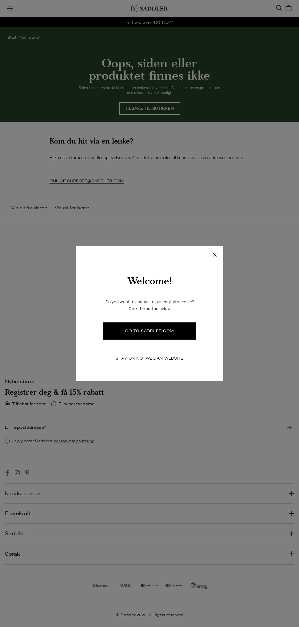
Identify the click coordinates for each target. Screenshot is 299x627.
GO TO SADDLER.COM (149, 331)
